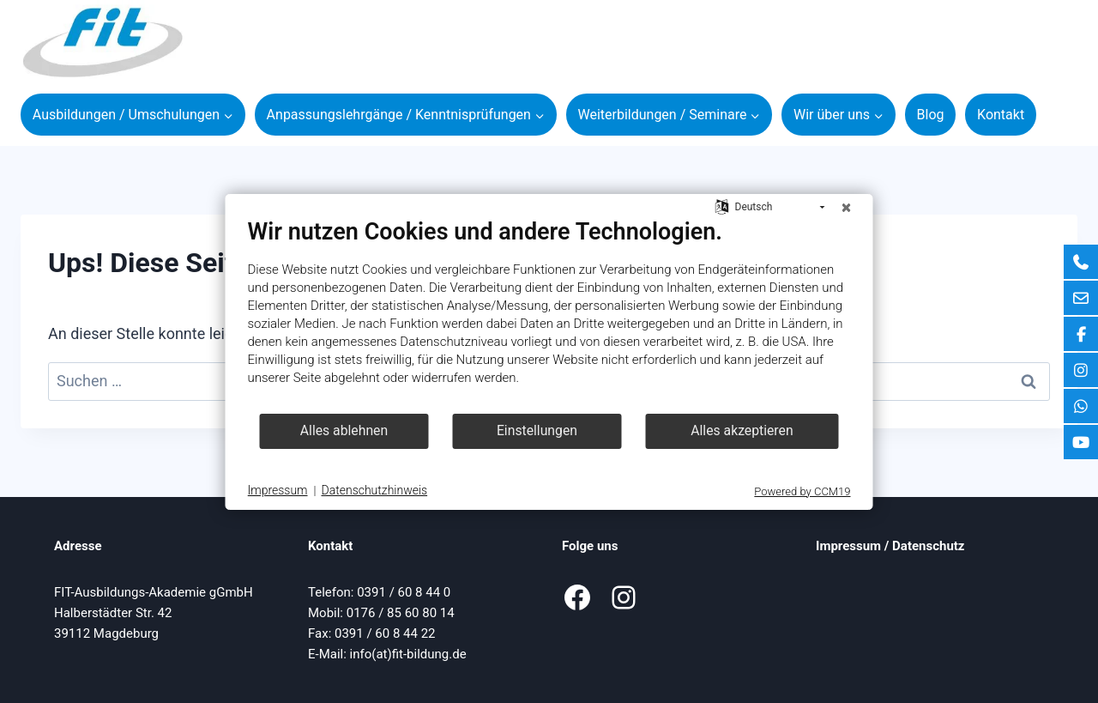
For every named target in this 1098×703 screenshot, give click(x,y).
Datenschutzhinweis (375, 490)
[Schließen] (847, 208)
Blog (930, 114)
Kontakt (1000, 114)
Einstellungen (537, 430)
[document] (549, 315)
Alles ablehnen (344, 430)
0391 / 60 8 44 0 (403, 592)
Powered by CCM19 (802, 491)
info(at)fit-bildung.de (408, 654)
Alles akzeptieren (742, 430)
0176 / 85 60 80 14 (401, 613)
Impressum (848, 546)
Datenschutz (928, 546)
